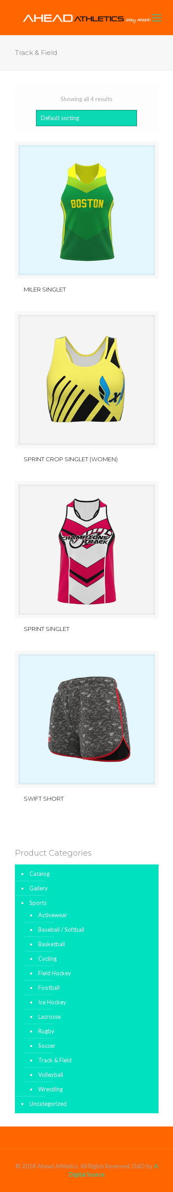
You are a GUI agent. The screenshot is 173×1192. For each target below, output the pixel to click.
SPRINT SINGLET (46, 628)
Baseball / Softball (61, 929)
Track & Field (55, 1060)
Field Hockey (54, 973)
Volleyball (50, 1074)
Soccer (46, 1045)
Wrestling (50, 1089)
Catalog (39, 873)
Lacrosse (49, 1016)
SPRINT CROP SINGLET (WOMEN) (71, 459)
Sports (38, 902)
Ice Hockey (52, 1002)
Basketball (51, 944)
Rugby (46, 1031)
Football (49, 987)
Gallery (38, 888)
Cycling (47, 958)
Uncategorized (48, 1103)
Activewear (52, 915)
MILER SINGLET (45, 289)
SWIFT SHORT (44, 798)
